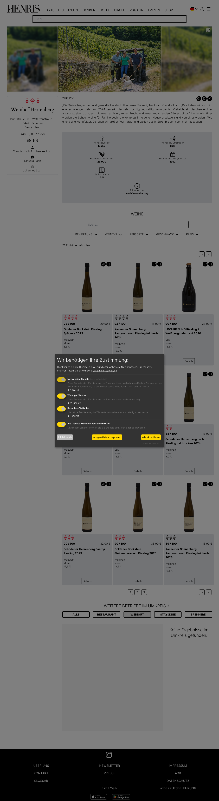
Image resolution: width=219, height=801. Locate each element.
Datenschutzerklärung (105, 370)
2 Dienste (74, 402)
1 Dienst (73, 390)
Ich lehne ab (65, 437)
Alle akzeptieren (151, 437)
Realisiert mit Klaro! (151, 443)
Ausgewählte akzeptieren (107, 437)
